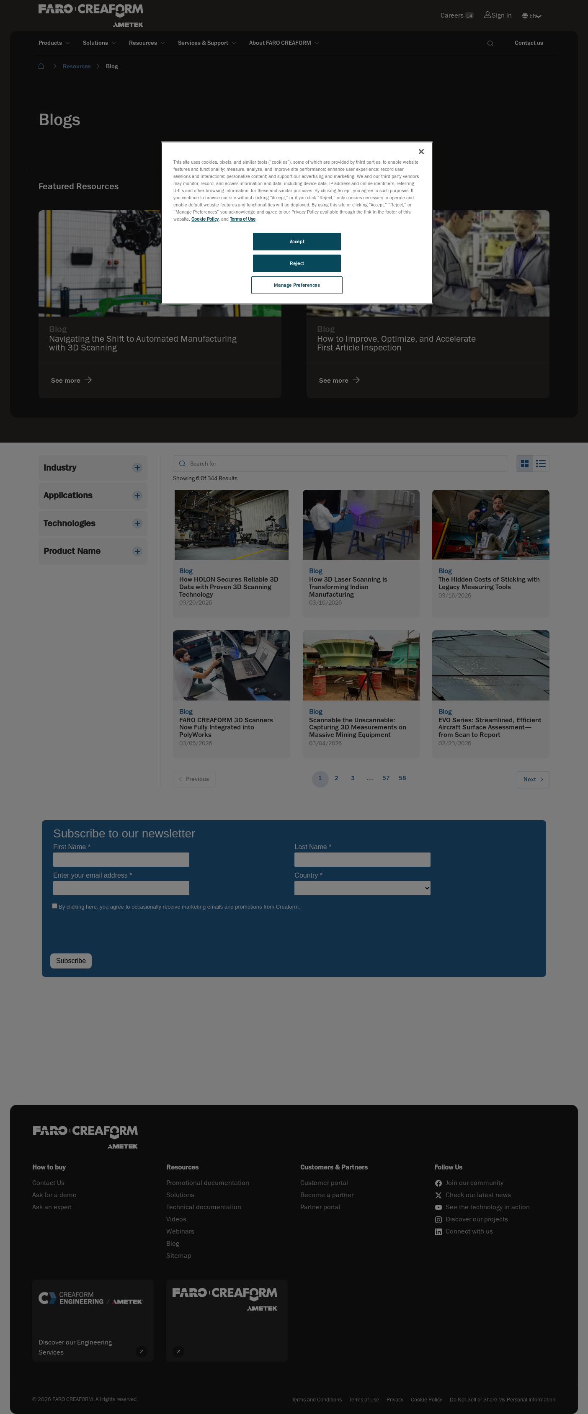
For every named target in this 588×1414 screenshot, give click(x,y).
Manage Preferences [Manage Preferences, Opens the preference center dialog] (297, 285)
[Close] (421, 151)
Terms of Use (242, 219)
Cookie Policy (205, 219)
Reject (297, 263)
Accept (297, 241)
